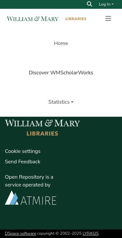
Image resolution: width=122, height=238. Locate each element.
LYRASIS (91, 233)
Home (61, 43)
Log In (104, 4)
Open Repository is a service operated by (30, 188)
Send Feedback (22, 161)
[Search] (89, 4)
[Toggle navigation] (108, 18)
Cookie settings (22, 151)
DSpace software (20, 233)
